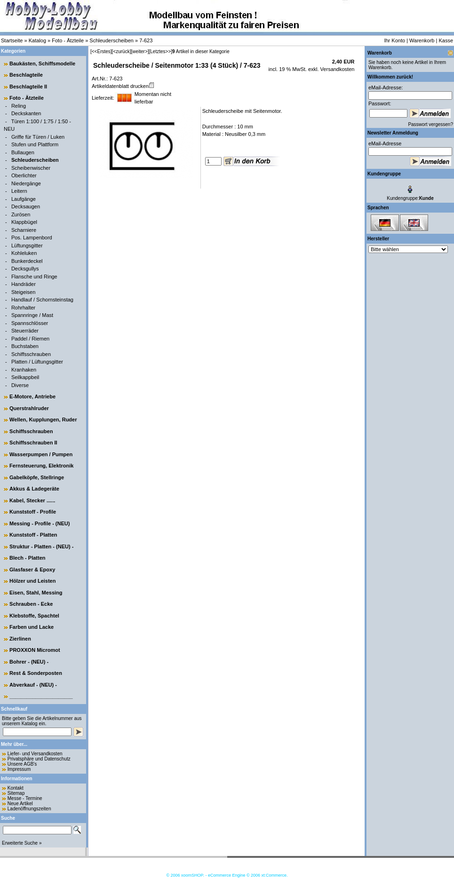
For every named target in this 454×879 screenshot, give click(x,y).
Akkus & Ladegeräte (34, 488)
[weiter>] (140, 51)
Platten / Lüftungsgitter (37, 361)
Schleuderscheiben (111, 40)
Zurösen (20, 214)
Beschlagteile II (28, 86)
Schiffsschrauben (31, 354)
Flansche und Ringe (34, 276)
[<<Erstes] (101, 51)
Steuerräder (25, 330)
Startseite (12, 40)
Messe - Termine (25, 798)
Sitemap (16, 793)
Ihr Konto (394, 40)
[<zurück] (121, 51)
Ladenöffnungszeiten (29, 808)
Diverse (20, 385)
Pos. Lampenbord (31, 237)
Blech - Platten (27, 558)
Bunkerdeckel (27, 261)
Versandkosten (337, 69)
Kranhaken (23, 369)
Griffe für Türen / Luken (37, 137)
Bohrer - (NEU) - (28, 662)
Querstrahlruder (29, 408)
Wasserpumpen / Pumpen (40, 454)
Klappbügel (24, 222)
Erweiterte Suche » (22, 843)
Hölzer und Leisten (32, 581)
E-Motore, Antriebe (32, 396)
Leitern (19, 191)
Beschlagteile (26, 75)
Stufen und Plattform (34, 144)
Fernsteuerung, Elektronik (41, 465)
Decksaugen (25, 206)
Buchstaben (25, 346)
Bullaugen (22, 152)
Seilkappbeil (25, 377)
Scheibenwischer (30, 168)
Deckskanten (26, 113)
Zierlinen (20, 638)
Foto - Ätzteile (68, 40)
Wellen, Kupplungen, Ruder (43, 419)
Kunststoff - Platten (33, 535)
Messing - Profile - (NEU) (39, 523)
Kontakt (16, 788)
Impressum (19, 769)
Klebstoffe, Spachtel (34, 615)
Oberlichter (24, 175)
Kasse (445, 40)
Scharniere (23, 230)
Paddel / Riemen (30, 338)
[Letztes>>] (160, 51)
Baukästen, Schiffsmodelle (42, 63)
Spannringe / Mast (32, 315)
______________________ (41, 696)
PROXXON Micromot (34, 650)
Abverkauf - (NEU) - (33, 685)
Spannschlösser (29, 323)
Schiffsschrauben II (33, 442)
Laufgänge (23, 199)
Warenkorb (421, 40)
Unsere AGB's (22, 764)
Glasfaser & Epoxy (32, 569)
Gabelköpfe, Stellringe (36, 477)
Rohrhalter (23, 307)
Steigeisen (23, 292)
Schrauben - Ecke (31, 604)
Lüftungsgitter (27, 245)
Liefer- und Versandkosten (35, 753)
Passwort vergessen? (430, 124)
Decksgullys (25, 268)
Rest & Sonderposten (35, 673)
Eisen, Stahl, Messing (35, 592)
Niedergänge (26, 183)
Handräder (23, 284)
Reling (18, 106)
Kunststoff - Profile (32, 512)
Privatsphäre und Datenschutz (39, 758)
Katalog (37, 40)
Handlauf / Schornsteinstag (42, 299)
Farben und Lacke (31, 627)
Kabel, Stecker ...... (32, 500)
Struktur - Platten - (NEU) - (41, 546)
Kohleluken (24, 253)
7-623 (145, 40)
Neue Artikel (20, 803)
